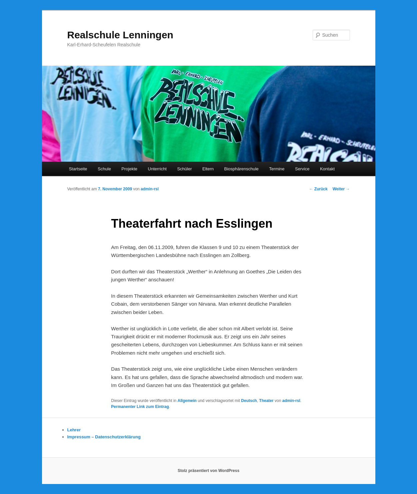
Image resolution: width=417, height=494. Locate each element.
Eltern (208, 168)
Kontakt (327, 168)
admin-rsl (150, 189)
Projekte (129, 168)
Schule (104, 168)
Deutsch (249, 400)
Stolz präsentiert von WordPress (208, 470)
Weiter (341, 189)
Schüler (184, 168)
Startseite (78, 168)
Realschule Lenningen (120, 34)
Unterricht (157, 168)
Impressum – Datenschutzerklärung (104, 436)
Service (302, 168)
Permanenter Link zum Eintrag (140, 406)
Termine (276, 168)
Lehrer (74, 429)
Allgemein (187, 400)
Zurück (318, 189)
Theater (266, 400)
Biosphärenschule (241, 168)
